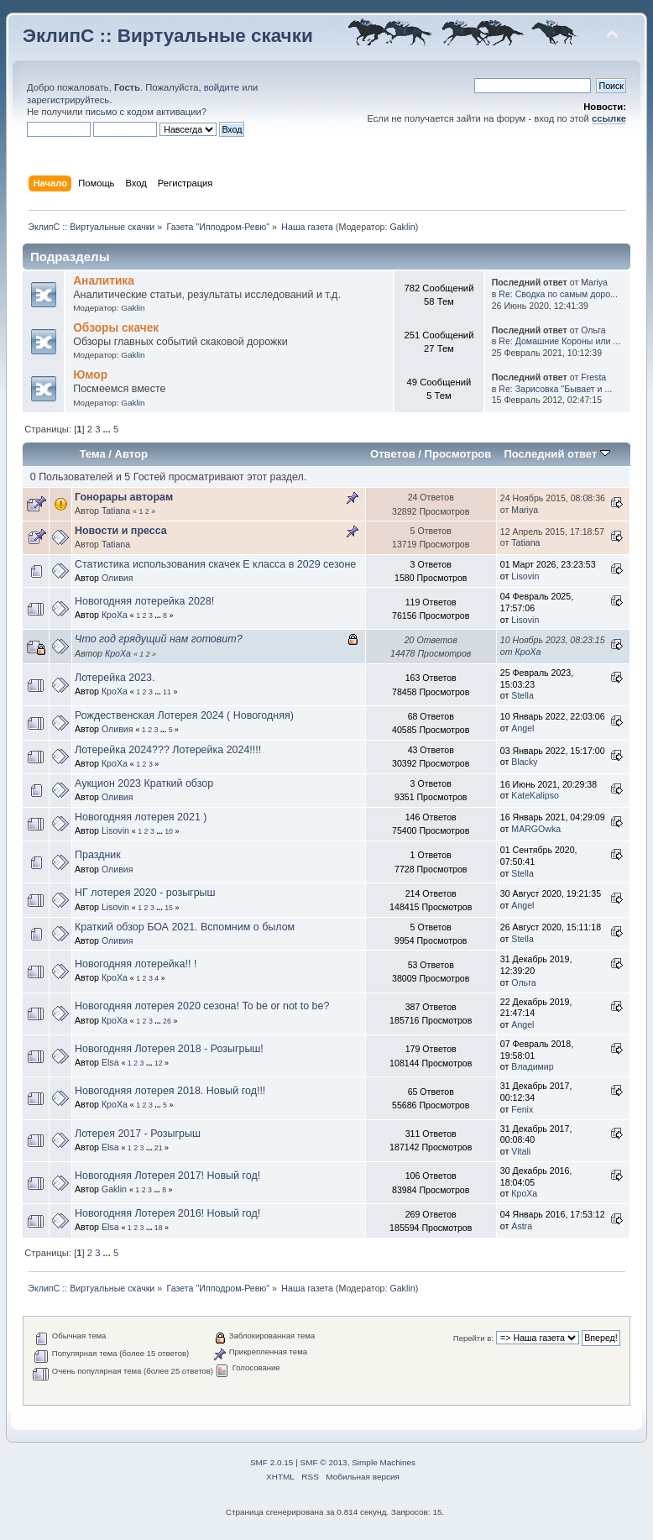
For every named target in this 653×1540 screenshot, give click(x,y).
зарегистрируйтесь (68, 100)
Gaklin (402, 227)
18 (158, 1227)
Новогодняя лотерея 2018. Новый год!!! (170, 1091)
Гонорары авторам (124, 497)
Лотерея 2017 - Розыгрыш (138, 1133)
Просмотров (458, 454)
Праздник (98, 855)
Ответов (392, 454)
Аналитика (103, 281)
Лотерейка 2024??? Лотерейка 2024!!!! (168, 750)
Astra (521, 1226)
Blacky (524, 762)
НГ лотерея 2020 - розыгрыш (145, 892)
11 (167, 692)
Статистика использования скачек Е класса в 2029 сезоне (215, 564)
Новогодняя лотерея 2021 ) (140, 817)
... (108, 429)
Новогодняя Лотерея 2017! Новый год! (167, 1175)
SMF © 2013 (323, 1462)
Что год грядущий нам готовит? (159, 639)
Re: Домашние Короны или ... (559, 341)
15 (169, 908)
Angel (522, 728)
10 (169, 831)
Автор (131, 454)
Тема (93, 454)
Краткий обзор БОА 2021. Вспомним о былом (185, 927)
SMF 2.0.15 (272, 1462)
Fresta (593, 377)
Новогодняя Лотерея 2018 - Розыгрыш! (169, 1049)
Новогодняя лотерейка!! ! (135, 964)
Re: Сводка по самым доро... (558, 294)
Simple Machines (383, 1462)
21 (158, 1148)
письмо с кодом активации (143, 112)
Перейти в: (473, 1338)
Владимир (532, 1066)
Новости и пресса (121, 531)
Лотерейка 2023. (115, 678)
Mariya (594, 282)
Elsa (110, 1062)
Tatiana (116, 510)
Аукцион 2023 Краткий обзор (144, 783)
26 (167, 1021)
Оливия (117, 578)
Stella (522, 695)
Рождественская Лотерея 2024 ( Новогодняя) (184, 715)
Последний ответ (556, 454)
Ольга (593, 330)
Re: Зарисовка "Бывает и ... (555, 389)
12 (158, 1063)
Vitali (520, 1151)
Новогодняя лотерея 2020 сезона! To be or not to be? (202, 1006)
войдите (221, 87)
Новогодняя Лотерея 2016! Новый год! (167, 1213)
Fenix (522, 1109)
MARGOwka (536, 829)
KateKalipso (535, 795)
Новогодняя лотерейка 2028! (144, 601)
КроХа (115, 615)
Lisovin (525, 576)
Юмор (90, 375)
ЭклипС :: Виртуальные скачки (168, 35)
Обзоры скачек (116, 328)
